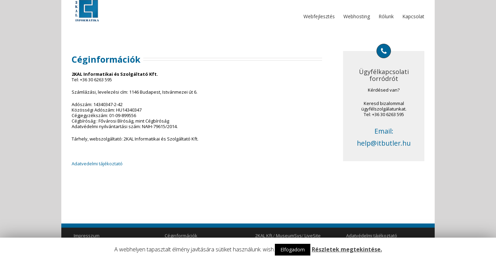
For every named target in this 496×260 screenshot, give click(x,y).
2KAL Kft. (264, 235)
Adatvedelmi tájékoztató (97, 163)
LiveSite (312, 235)
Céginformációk (181, 235)
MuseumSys (289, 235)
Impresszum (87, 235)
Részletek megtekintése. (347, 249)
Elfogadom (292, 249)
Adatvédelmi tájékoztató (371, 235)
